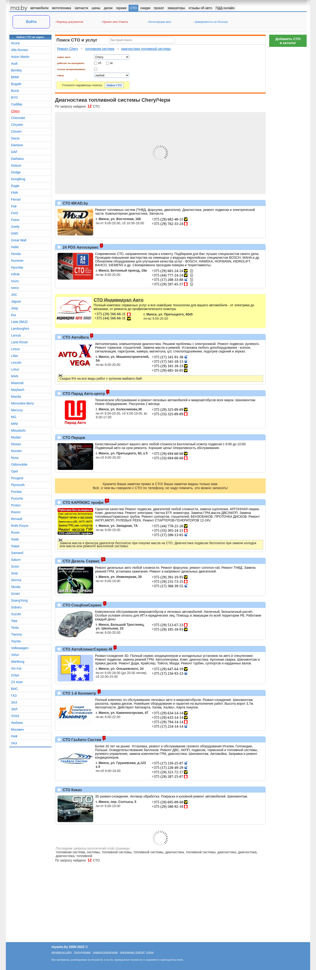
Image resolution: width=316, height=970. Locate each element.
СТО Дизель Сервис (81, 561)
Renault (16, 519)
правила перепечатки (105, 952)
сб (99, 62)
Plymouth (18, 485)
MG (13, 417)
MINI (14, 424)
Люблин (17, 723)
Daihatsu (17, 159)
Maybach (17, 390)
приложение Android (132, 952)
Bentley (16, 70)
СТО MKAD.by (75, 203)
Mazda (16, 396)
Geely (15, 226)
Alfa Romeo (19, 50)
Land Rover (19, 342)
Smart (15, 593)
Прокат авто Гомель (114, 21)
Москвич (17, 729)
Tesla (15, 627)
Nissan (16, 444)
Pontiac (16, 492)
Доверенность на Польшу (210, 21)
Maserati (17, 383)
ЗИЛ (14, 709)
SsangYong (19, 600)
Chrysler (17, 125)
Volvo (15, 655)
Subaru (16, 607)
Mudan (16, 437)
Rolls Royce (20, 526)
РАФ (14, 736)
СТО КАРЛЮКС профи (82, 503)
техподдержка (82, 952)
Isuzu (15, 281)
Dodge (16, 172)
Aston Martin (20, 57)
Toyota (16, 641)
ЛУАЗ (15, 716)
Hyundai (17, 267)
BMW (15, 77)
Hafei (15, 247)
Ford (14, 213)
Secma (16, 580)
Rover (15, 532)
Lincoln (16, 362)
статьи (150, 952)
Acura (15, 43)
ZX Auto (17, 682)
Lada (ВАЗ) (19, 322)
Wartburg (17, 661)
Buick (15, 91)
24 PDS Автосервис (80, 247)
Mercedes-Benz (22, 403)
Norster (16, 451)
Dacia (15, 138)
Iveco (15, 288)
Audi (14, 63)
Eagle (15, 186)
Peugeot (17, 478)
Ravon (15, 512)
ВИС (14, 689)
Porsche (17, 498)
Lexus (15, 349)
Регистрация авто (159, 21)
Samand (17, 553)
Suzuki (16, 614)
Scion (15, 566)
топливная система (99, 49)
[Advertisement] (288, 119)
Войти (31, 22)
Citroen (16, 131)
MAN (14, 376)
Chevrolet (18, 118)
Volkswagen (20, 648)
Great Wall (18, 240)
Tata (14, 621)
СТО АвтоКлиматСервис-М (87, 649)
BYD (14, 97)
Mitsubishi (18, 430)
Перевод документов (69, 21)
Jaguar (16, 301)
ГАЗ (14, 695)
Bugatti (16, 84)
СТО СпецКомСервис (82, 605)
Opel (14, 471)
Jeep (14, 308)
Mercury (17, 410)
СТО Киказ (72, 790)
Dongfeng (18, 179)
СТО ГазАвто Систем (81, 740)
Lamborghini (20, 328)
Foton (15, 220)
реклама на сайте (61, 952)
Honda (16, 254)
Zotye (15, 675)
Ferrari (16, 199)
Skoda (15, 587)
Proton (16, 505)
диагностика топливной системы (146, 49)
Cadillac (17, 104)
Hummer (17, 260)
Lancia (16, 335)
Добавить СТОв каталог (288, 41)
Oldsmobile (19, 464)
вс (111, 62)
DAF (14, 152)
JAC (14, 294)
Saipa (15, 546)
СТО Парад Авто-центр (83, 394)
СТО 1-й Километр (79, 693)
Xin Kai (16, 668)
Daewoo (17, 145)
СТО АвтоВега (75, 337)
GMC (15, 233)
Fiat (13, 206)
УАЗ (14, 743)
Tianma (16, 634)
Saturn (16, 560)
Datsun (16, 165)
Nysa (14, 458)
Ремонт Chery (67, 49)
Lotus (15, 369)
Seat (14, 573)
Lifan (14, 356)
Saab (15, 539)
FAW (14, 193)
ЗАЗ (14, 702)
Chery (15, 111)
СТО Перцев (73, 438)
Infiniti (15, 274)
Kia (13, 315)
